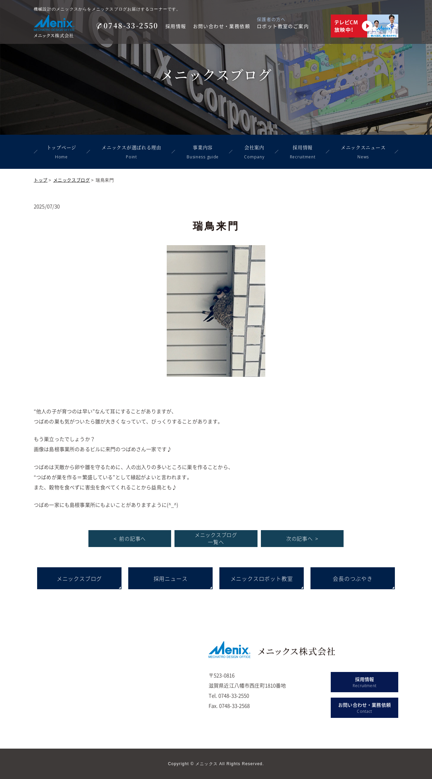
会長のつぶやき (353, 578)
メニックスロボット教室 (262, 578)
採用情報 (175, 26)
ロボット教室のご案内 (283, 26)
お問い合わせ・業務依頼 (221, 26)
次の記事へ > (302, 538)
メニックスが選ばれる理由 (131, 152)
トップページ (61, 152)
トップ (41, 180)
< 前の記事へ (130, 538)
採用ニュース (171, 578)
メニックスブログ (71, 180)
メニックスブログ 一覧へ (216, 538)
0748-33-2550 (128, 25)
